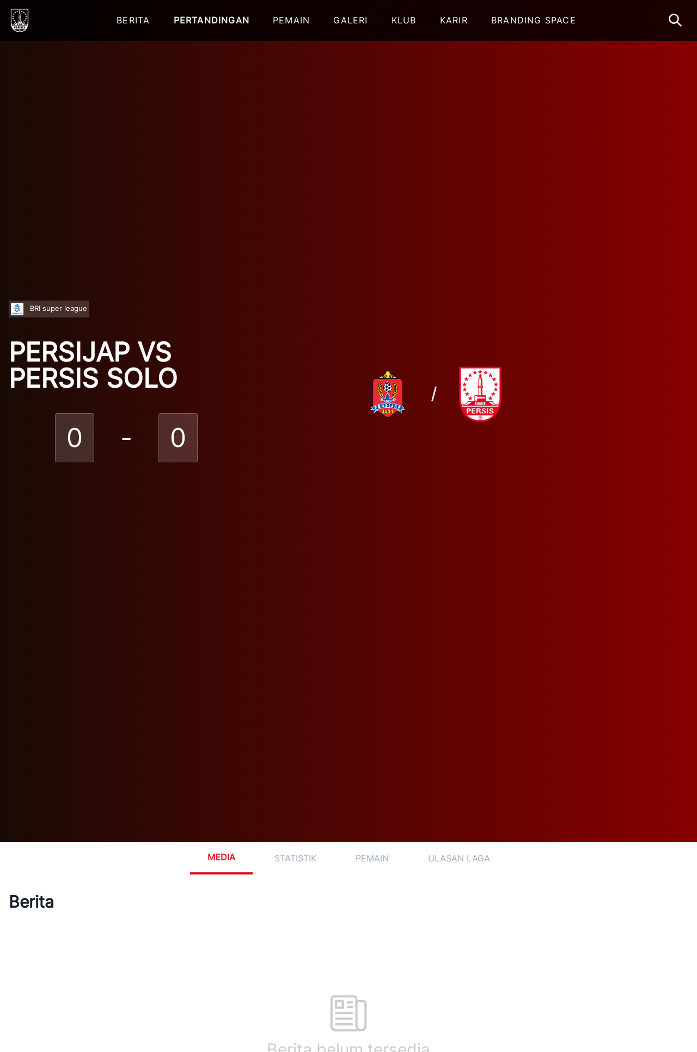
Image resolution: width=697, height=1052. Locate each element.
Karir (454, 20)
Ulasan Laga (459, 858)
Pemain (291, 20)
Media (221, 857)
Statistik (295, 858)
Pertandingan (211, 20)
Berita (133, 20)
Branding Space (533, 20)
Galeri (350, 20)
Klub (404, 20)
